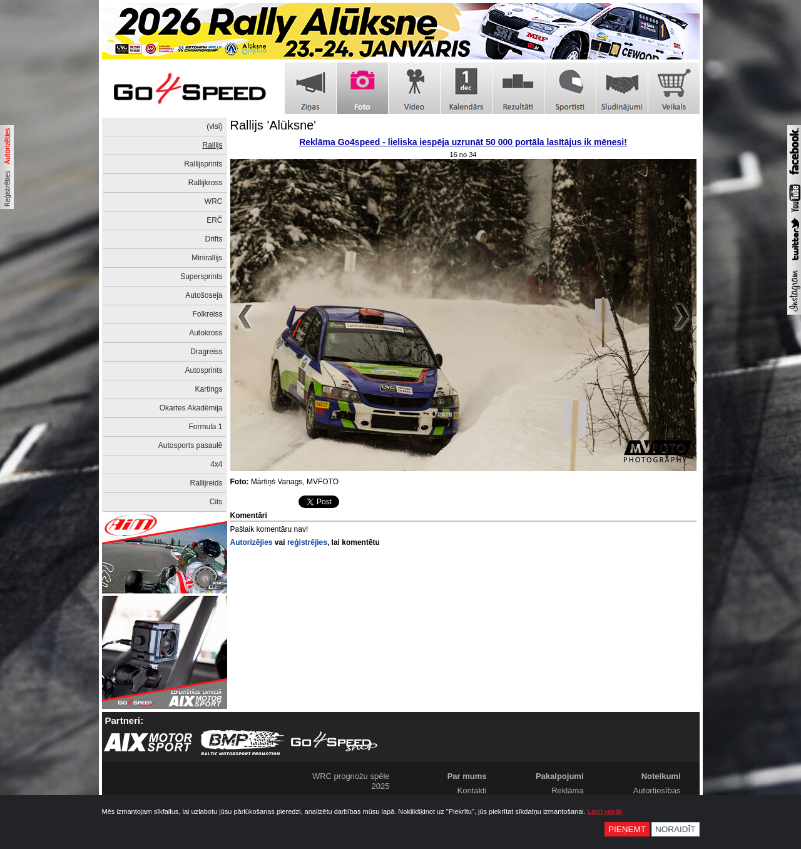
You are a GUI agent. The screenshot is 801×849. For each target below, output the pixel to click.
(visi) (214, 126)
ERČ (214, 220)
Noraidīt (675, 829)
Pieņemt (627, 829)
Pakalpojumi (560, 776)
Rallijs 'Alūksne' (273, 125)
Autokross (205, 332)
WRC (214, 201)
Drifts (214, 239)
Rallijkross (205, 182)
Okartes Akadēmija (191, 408)
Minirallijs (206, 257)
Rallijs (212, 145)
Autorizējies (251, 542)
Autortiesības (657, 790)
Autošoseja (203, 295)
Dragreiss (206, 351)
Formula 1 (205, 426)
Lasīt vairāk (605, 811)
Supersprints (201, 276)
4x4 (216, 464)
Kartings (208, 389)
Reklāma (567, 790)
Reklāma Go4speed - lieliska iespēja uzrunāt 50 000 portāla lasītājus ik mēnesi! (463, 142)
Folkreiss (207, 314)
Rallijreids (206, 483)
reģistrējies (307, 542)
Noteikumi (661, 776)
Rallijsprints (203, 164)
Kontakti (472, 790)
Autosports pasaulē (190, 445)
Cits (216, 501)
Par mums (467, 776)
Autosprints (203, 370)
